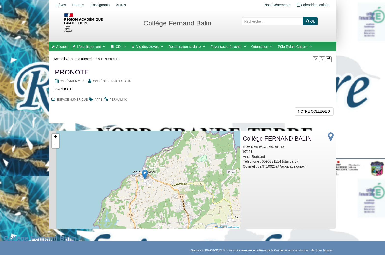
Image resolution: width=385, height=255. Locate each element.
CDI (121, 47)
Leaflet (219, 227)
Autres (126, 5)
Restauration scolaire (187, 47)
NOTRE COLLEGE (314, 111)
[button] (145, 175)
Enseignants (103, 5)
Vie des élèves (150, 47)
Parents (80, 5)
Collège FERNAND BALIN (112, 81)
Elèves (61, 5)
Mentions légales (321, 250)
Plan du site (300, 250)
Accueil (61, 47)
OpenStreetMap (232, 227)
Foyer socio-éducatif (228, 47)
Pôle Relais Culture (295, 47)
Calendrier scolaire (312, 5)
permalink (118, 99)
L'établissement (91, 47)
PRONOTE (63, 89)
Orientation (262, 47)
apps (98, 99)
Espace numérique (83, 59)
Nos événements (275, 5)
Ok (310, 21)
